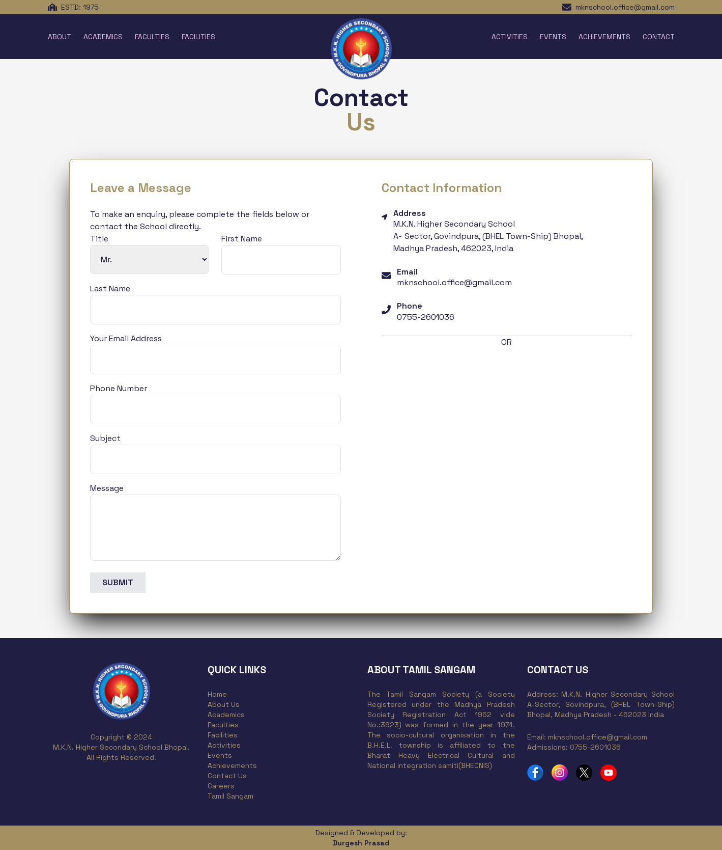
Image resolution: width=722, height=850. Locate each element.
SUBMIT (117, 582)
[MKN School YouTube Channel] (608, 772)
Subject (105, 438)
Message (107, 488)
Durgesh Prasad (361, 842)
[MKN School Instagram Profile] (560, 772)
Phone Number (118, 388)
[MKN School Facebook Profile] (535, 772)
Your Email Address (126, 338)
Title (99, 238)
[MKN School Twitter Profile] (584, 772)
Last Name (110, 288)
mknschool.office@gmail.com (625, 7)
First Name (241, 238)
